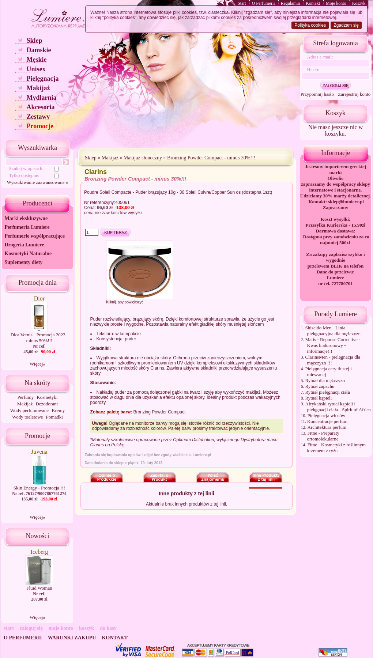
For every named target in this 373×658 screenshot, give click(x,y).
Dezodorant (46, 403)
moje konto (61, 628)
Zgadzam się (346, 25)
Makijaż (38, 88)
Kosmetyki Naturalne (28, 253)
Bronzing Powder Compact (159, 412)
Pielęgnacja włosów (327, 415)
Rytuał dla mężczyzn (325, 380)
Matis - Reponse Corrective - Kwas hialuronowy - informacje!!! (333, 345)
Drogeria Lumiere (24, 244)
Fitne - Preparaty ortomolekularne (323, 436)
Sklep (34, 40)
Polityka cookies (310, 25)
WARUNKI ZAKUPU (72, 637)
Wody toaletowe (27, 417)
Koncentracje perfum (327, 421)
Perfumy (26, 397)
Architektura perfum (327, 427)
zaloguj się (31, 628)
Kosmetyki (47, 397)
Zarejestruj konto (354, 94)
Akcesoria (40, 107)
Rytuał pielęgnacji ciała (327, 392)
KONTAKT (115, 637)
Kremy (58, 410)
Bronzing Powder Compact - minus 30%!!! (211, 157)
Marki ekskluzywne (26, 218)
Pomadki (54, 417)
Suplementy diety (23, 262)
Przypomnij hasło (317, 94)
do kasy (108, 628)
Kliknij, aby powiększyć (124, 302)
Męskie (36, 59)
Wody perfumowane (29, 410)
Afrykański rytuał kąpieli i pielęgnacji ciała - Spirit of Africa (338, 406)
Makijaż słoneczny (143, 157)
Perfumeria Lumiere (26, 227)
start (9, 628)
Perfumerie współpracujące (34, 236)
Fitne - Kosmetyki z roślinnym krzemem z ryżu (336, 447)
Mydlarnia (41, 97)
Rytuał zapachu (320, 386)
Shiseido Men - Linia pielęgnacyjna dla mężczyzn (333, 330)
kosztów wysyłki (126, 212)
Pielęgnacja (42, 78)
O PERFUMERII (23, 637)
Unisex (35, 69)
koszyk (86, 628)
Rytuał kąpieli (318, 398)
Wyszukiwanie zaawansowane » (37, 182)
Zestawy (38, 116)
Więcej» (37, 364)
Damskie (38, 50)
